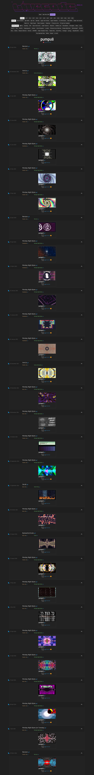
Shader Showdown (40, 23)
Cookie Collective (45, 25)
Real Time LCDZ (46, 14)
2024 (65, 18)
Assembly (26, 25)
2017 (41, 18)
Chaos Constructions (36, 25)
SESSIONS (35, 30)
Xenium (51, 33)
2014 (30, 18)
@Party (21, 25)
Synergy (69, 30)
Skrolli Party (58, 30)
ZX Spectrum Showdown (65, 23)
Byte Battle (27, 20)
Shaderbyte (48, 23)
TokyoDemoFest (76, 30)
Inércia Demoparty (40, 28)
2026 (72, 18)
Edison (77, 25)
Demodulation (65, 25)
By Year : (22, 18)
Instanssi (33, 28)
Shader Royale (33, 23)
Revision (29, 30)
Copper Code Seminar (45, 20)
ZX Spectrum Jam (55, 23)
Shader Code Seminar (78, 20)
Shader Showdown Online (43, 30)
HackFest (21, 28)
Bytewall (37, 20)
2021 (55, 18)
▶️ (50, 65)
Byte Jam (32, 20)
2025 (69, 18)
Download (47, 65)
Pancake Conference (23, 30)
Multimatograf (75, 28)
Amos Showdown (20, 20)
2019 (48, 18)
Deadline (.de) (58, 25)
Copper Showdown (54, 20)
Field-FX (12, 28)
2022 (58, 18)
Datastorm (52, 25)
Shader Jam (26, 23)
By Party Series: (15, 25)
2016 (37, 18)
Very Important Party (40, 33)
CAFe (30, 25)
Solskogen (65, 30)
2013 (26, 18)
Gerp (17, 28)
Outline (15, 30)
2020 (51, 18)
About (40, 14)
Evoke (80, 25)
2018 (44, 18)
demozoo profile (47, 42)
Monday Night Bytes (66, 28)
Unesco (81, 30)
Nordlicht (81, 28)
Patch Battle (69, 20)
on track (56, 33)
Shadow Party (52, 30)
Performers (52, 14)
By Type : (14, 20)
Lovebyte (47, 28)
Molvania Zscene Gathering (55, 28)
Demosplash (71, 25)
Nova (12, 30)
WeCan (47, 33)
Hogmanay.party (27, 28)
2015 (33, 18)
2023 (62, 18)
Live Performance (62, 20)
